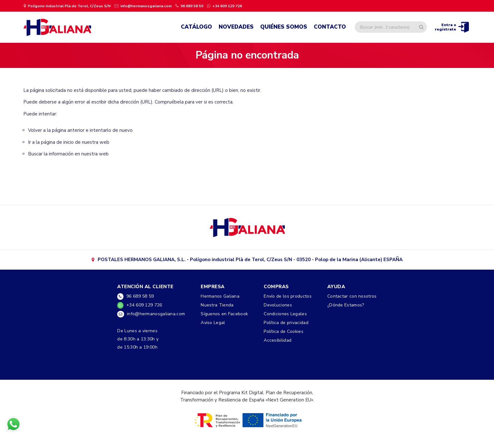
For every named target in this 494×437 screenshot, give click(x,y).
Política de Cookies (283, 331)
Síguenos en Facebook (224, 314)
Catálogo (196, 27)
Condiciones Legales (285, 314)
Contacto (330, 27)
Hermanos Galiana (220, 296)
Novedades (236, 27)
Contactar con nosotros (352, 296)
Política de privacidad (286, 323)
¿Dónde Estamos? (345, 305)
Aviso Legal (213, 323)
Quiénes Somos (283, 27)
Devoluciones (278, 305)
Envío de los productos (288, 296)
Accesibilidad (277, 340)
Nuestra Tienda (217, 305)
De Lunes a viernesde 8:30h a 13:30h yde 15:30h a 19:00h (137, 339)
